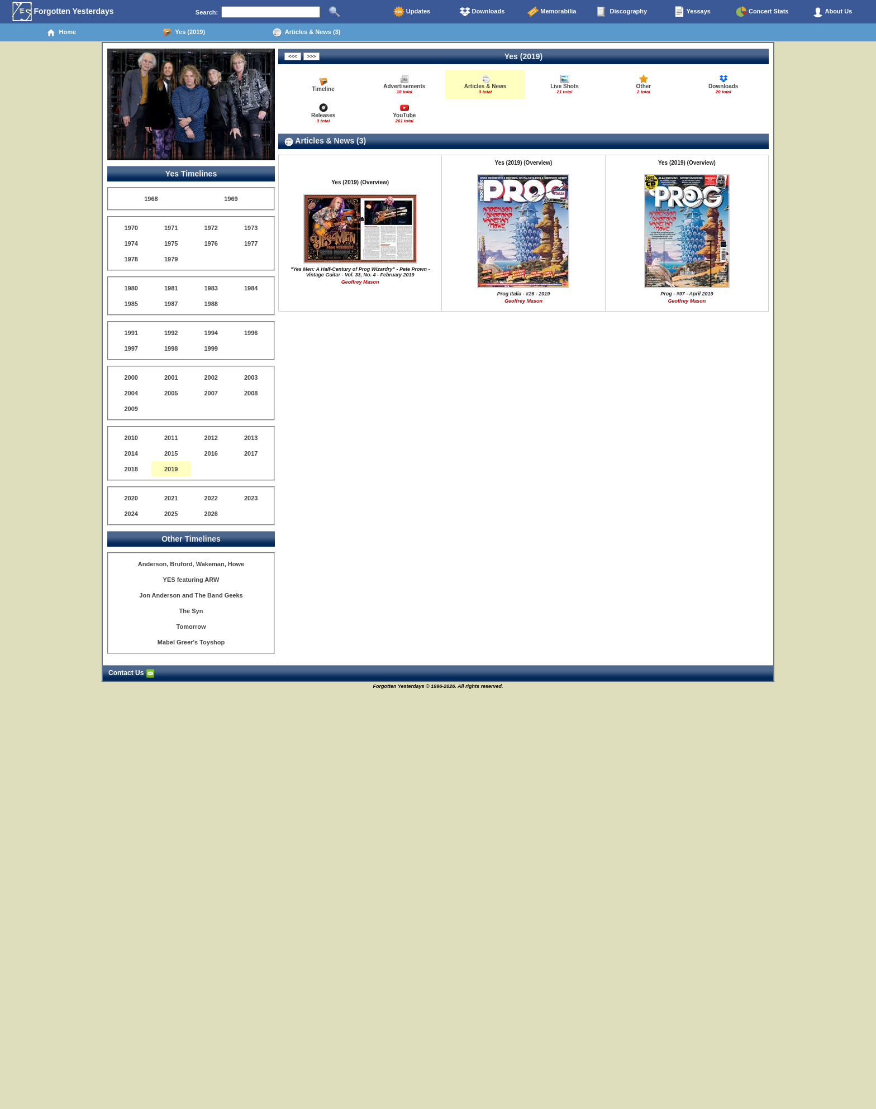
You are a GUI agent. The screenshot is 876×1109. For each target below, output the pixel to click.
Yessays (692, 11)
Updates (411, 11)
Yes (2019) (184, 32)
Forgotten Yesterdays (63, 11)
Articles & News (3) (306, 32)
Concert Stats (762, 11)
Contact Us (131, 673)
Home (61, 32)
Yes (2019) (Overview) (360, 182)
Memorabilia (551, 11)
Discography (622, 11)
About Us (832, 11)
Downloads (482, 11)
